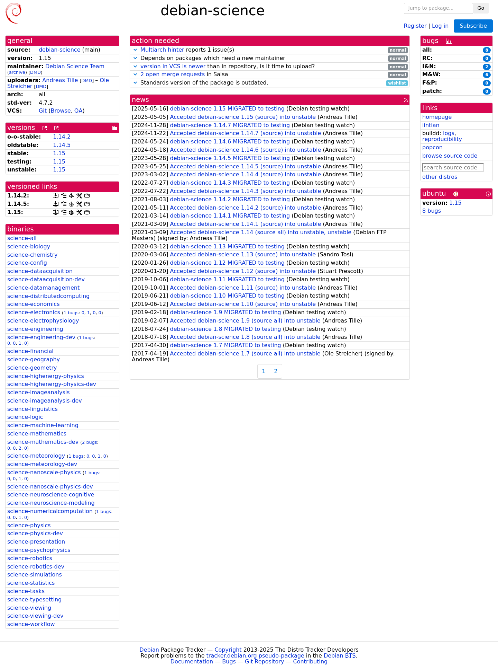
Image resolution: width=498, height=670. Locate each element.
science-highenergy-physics (45, 376)
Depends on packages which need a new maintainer (270, 58)
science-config (27, 262)
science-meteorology (36, 455)
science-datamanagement (43, 287)
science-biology (28, 246)
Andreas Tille (60, 80)
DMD (35, 72)
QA (78, 110)
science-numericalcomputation (50, 511)
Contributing (310, 661)
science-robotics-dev (35, 566)
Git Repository (264, 661)
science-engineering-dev (41, 337)
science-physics (29, 525)
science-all (22, 238)
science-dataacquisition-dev (46, 279)
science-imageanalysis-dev (44, 400)
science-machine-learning (43, 425)
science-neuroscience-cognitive (50, 494)
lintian (431, 125)
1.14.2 (62, 136)
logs (448, 133)
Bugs (229, 661)
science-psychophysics (38, 550)
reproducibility (442, 139)
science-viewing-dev (35, 615)
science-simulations (34, 574)
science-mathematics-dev (43, 442)
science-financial (30, 351)
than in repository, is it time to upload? (270, 67)
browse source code (449, 155)
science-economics (33, 304)
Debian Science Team (74, 66)
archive (17, 72)
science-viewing (29, 608)
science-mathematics (36, 433)
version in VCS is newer (172, 66)
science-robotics (29, 558)
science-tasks (26, 591)
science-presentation (36, 541)
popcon (432, 147)
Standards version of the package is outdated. (270, 83)
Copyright (227, 649)
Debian (149, 649)
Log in (440, 25)
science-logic (25, 417)
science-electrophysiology (43, 320)
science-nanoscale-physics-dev (50, 486)
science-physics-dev (35, 533)
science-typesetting (34, 599)
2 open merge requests (172, 74)
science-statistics (31, 583)
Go (481, 8)
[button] (135, 49)
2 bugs (89, 442)
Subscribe (473, 26)
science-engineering (35, 329)
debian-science (60, 49)
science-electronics (33, 312)
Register (415, 25)
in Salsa (270, 75)
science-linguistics (32, 409)
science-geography (33, 359)
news (140, 100)
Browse (60, 110)
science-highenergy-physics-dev (51, 384)
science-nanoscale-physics (44, 472)
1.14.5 (62, 145)
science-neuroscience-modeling (51, 503)
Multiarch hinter (162, 49)
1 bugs (71, 312)
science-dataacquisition (40, 271)
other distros (439, 177)
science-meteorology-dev (42, 464)
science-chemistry (32, 255)
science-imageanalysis (38, 392)
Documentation (191, 661)
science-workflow (31, 624)
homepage (437, 117)
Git (43, 110)
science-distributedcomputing (48, 296)
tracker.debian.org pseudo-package (255, 655)
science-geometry (32, 367)
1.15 (59, 153)
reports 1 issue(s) (270, 50)
